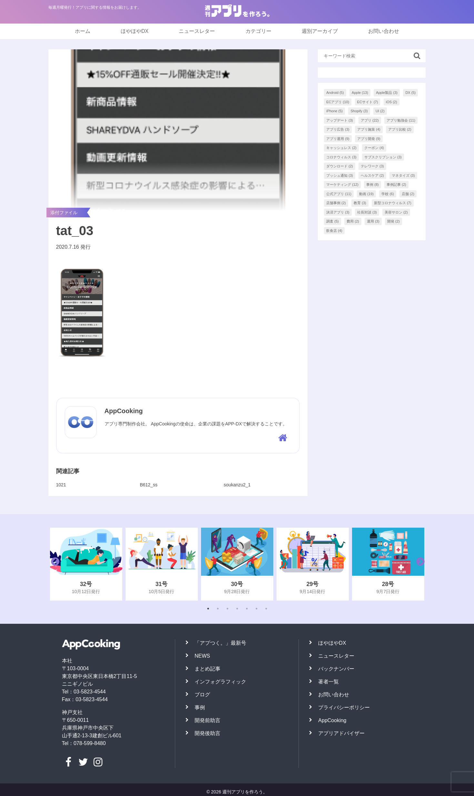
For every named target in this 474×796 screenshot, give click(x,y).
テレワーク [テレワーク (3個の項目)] (372, 166)
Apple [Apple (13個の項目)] (360, 93)
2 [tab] (218, 608)
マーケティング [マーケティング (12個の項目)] (342, 184)
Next (419, 564)
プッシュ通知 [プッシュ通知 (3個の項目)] (339, 175)
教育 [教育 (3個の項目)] (360, 203)
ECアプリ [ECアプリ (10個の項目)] (337, 102)
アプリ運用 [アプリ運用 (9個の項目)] (337, 139)
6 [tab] (256, 608)
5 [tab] (247, 608)
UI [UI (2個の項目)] (380, 111)
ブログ (202, 694)
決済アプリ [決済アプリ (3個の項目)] (337, 212)
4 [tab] (237, 608)
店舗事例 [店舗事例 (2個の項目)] (336, 203)
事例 (200, 707)
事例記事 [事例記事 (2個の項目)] (396, 184)
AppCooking (332, 720)
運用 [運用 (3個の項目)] (373, 221)
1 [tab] (208, 608)
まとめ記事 (207, 669)
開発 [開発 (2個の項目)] (393, 221)
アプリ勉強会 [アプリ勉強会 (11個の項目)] (401, 120)
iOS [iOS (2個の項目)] (391, 102)
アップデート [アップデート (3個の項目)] (339, 120)
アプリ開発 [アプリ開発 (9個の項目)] (368, 139)
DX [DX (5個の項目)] (410, 93)
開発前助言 (207, 720)
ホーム (82, 31)
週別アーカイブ (320, 31)
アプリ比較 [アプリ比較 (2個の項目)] (399, 129)
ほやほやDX (134, 31)
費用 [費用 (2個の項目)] (353, 221)
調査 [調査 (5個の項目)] (332, 221)
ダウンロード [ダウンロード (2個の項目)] (339, 166)
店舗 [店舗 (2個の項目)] (408, 194)
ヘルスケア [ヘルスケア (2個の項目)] (372, 175)
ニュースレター (197, 31)
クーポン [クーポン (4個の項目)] (374, 148)
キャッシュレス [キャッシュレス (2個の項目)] (341, 148)
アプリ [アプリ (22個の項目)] (370, 120)
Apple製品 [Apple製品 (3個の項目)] (387, 93)
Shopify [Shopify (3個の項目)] (359, 111)
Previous (53, 564)
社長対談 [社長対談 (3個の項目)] (367, 212)
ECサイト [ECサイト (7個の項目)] (367, 102)
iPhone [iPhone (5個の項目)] (334, 111)
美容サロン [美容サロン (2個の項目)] (396, 212)
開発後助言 (207, 733)
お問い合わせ (383, 31)
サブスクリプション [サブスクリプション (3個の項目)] (383, 157)
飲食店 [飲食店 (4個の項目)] (334, 231)
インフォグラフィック (220, 681)
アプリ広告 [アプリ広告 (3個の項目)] (337, 129)
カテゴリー (258, 31)
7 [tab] (266, 608)
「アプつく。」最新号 (220, 643)
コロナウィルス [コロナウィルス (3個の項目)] (341, 157)
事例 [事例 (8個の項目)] (372, 184)
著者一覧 (328, 681)
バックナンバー (336, 669)
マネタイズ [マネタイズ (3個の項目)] (403, 175)
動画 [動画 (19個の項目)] (366, 194)
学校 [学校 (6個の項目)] (387, 194)
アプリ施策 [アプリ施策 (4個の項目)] (368, 129)
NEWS (202, 656)
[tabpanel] (86, 564)
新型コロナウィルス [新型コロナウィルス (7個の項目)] (392, 203)
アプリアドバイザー (341, 733)
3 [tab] (227, 608)
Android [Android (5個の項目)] (335, 93)
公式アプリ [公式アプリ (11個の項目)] (338, 194)
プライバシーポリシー (344, 707)
